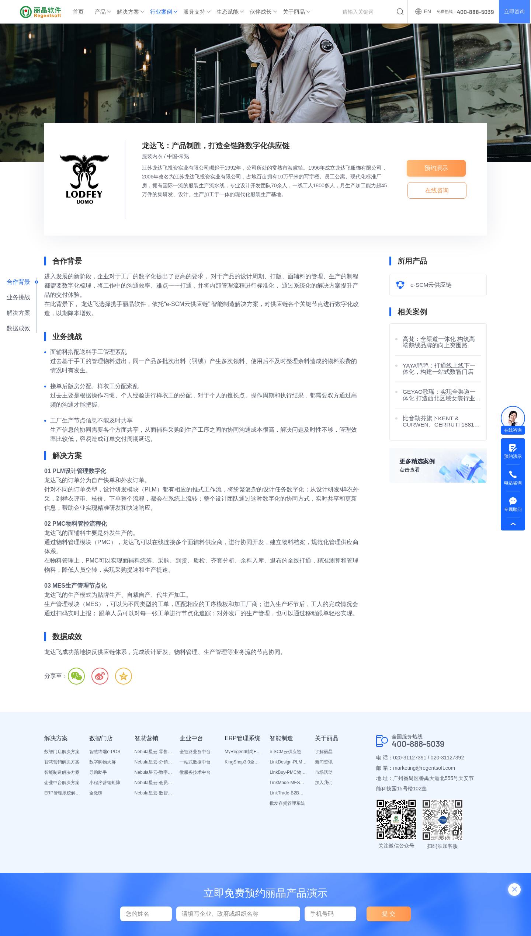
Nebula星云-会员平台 (153, 782)
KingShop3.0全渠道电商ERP (243, 762)
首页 (78, 11)
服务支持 (194, 11)
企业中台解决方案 (62, 782)
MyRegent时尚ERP (243, 751)
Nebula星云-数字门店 (153, 772)
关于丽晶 (294, 11)
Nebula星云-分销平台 (153, 762)
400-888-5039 (420, 744)
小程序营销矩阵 (104, 782)
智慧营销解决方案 (62, 762)
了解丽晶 (324, 751)
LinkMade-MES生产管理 (288, 782)
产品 (100, 11)
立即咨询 (514, 12)
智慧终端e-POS (104, 751)
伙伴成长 (261, 11)
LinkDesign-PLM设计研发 (288, 762)
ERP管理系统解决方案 (63, 793)
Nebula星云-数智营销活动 (153, 793)
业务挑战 (18, 297)
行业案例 (161, 11)
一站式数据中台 (195, 762)
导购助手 (98, 772)
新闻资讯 (324, 762)
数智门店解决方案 (62, 751)
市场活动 (324, 772)
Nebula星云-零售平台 (153, 751)
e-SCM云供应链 (285, 751)
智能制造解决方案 (62, 772)
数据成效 (18, 328)
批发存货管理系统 (287, 803)
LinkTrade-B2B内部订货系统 (288, 793)
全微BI (95, 793)
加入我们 (324, 782)
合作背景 (18, 282)
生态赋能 (227, 11)
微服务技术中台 (195, 772)
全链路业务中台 (195, 751)
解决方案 (128, 11)
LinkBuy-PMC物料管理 (288, 772)
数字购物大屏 (102, 762)
